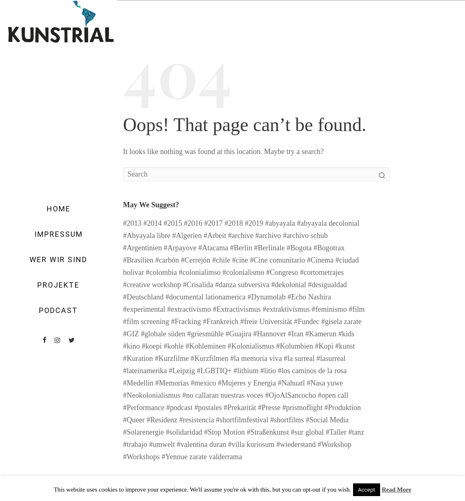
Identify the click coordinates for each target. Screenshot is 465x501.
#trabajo (135, 444)
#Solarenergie (143, 432)
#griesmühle (205, 334)
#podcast (179, 408)
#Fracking (186, 321)
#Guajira (238, 334)
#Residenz (161, 420)
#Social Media (326, 420)
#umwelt (162, 444)
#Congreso (282, 272)
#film (357, 309)
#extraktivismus (286, 309)
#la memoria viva (256, 358)
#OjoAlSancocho (290, 395)
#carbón (167, 260)
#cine (240, 260)
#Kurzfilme (172, 358)
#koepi (152, 346)
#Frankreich (220, 321)
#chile (221, 260)
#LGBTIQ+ (214, 371)
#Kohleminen (206, 346)
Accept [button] (366, 490)
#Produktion (342, 408)
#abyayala (280, 223)
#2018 (234, 223)
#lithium (246, 371)
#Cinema (320, 260)
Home (59, 209)
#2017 (213, 223)
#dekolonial (288, 285)
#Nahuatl (291, 383)
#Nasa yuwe (325, 383)
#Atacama (213, 248)
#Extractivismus (237, 309)
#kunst (345, 346)
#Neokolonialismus (151, 395)
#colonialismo (243, 272)
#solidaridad (184, 432)
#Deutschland (143, 297)
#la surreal (299, 358)
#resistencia (196, 420)
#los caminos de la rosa (312, 371)
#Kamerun (320, 334)
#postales (208, 408)
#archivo (268, 235)
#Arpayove (180, 248)
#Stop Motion (224, 432)
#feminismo (329, 309)
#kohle (174, 346)
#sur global (307, 432)
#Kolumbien (294, 346)
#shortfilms (287, 420)
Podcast (58, 310)
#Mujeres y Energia (247, 383)
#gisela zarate (341, 321)
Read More (396, 489)
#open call (333, 395)
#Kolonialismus (251, 346)
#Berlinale (269, 248)
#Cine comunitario (277, 260)
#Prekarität (239, 408)
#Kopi (324, 346)
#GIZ (131, 334)
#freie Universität (266, 321)
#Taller (336, 432)
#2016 (193, 223)
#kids (346, 334)
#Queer (134, 420)
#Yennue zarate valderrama (202, 457)
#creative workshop (152, 285)
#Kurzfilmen (209, 358)
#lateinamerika (145, 371)
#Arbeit (214, 235)
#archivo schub (305, 235)
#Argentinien (142, 248)
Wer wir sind (58, 260)
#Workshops (141, 457)
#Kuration (138, 358)
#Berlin (241, 248)
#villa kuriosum (251, 444)
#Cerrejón (195, 260)
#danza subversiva (242, 285)
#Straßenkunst (268, 432)
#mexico (203, 383)
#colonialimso (200, 272)
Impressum (58, 234)
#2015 (173, 223)
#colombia (161, 272)
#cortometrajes (322, 272)
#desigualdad (327, 285)
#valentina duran (201, 444)
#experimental (144, 309)
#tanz (356, 432)
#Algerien (187, 235)
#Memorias (172, 383)
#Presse (269, 408)
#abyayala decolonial (328, 223)
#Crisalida (198, 285)
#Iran (295, 334)
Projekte (58, 285)
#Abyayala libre (146, 235)
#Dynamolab (266, 297)
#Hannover (269, 334)
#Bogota (299, 248)
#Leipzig (182, 371)
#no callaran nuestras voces (222, 395)
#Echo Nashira (309, 297)
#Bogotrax (329, 248)
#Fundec (306, 321)
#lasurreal (331, 358)
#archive (240, 235)
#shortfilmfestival (242, 420)
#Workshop (334, 444)
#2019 (254, 223)
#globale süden (163, 334)
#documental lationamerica (205, 297)
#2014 (153, 223)
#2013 (132, 223)
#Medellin (138, 383)
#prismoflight (302, 408)
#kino (131, 346)
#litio (268, 371)
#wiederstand (296, 444)
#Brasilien (138, 260)
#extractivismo (189, 309)
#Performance (143, 408)
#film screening (146, 321)
